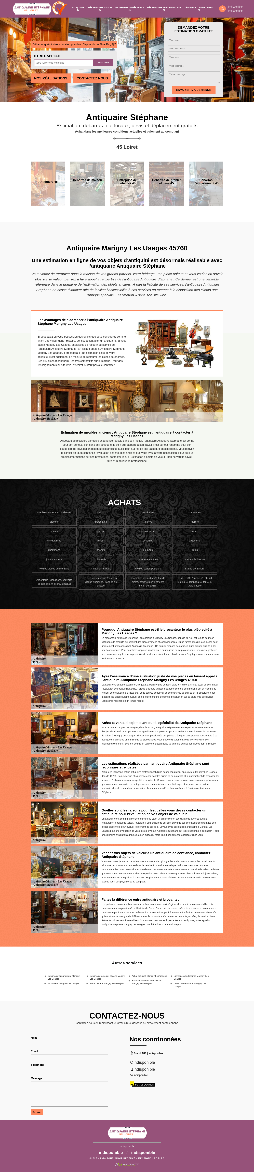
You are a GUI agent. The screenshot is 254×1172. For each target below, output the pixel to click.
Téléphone (37, 1064)
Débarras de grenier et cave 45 (164, 8)
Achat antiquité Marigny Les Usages (149, 976)
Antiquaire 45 (78, 8)
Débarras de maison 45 (100, 8)
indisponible (235, 6)
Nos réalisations (50, 78)
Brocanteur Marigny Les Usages (63, 983)
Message (36, 1078)
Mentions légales (151, 1158)
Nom (34, 1037)
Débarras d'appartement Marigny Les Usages (64, 977)
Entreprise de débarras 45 (129, 8)
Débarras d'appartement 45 (199, 8)
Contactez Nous (92, 78)
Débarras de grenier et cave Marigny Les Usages (107, 977)
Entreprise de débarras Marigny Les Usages (191, 977)
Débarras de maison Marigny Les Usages (190, 985)
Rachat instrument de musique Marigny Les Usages (147, 982)
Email (34, 1051)
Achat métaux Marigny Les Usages (107, 983)
